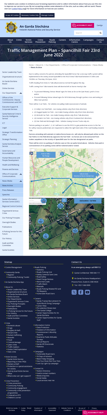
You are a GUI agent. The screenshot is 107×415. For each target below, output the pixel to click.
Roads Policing (40, 267)
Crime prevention (14, 383)
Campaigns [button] (88, 40)
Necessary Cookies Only (30, 15)
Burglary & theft (14, 330)
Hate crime (12, 352)
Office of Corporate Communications (76, 65)
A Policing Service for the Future (20, 311)
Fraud (10, 340)
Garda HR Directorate (45, 344)
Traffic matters (13, 347)
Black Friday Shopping (45, 359)
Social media (41, 378)
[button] (21, 93)
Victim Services (11, 357)
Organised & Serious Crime (18, 301)
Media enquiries (43, 376)
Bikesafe (40, 286)
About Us (39, 65)
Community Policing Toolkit (18, 277)
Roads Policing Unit (44, 272)
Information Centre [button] (74, 41)
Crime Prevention (12, 381)
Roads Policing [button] (52, 41)
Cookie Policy (16, 9)
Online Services (13, 297)
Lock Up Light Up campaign (47, 363)
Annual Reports (43, 342)
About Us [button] (10, 41)
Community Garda (12, 272)
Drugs (10, 328)
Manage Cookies (47, 15)
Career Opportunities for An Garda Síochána (48, 314)
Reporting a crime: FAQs (17, 361)
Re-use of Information (82, 409)
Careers (38, 298)
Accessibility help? (84, 25)
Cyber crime (12, 345)
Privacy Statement (94, 409)
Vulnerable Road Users (46, 293)
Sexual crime (12, 332)
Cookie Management (13, 267)
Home (31, 65)
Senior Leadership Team (17, 289)
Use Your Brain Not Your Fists (48, 361)
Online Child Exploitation (17, 349)
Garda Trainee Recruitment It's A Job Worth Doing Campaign (49, 302)
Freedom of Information (46, 330)
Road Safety (41, 277)
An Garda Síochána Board (17, 294)
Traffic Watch (42, 284)
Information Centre (42, 325)
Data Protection (43, 327)
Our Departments (53, 65)
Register (11, 275)
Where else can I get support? (19, 376)
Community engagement (17, 388)
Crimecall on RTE (14, 395)
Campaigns (39, 351)
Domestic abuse (14, 325)
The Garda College (44, 310)
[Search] (86, 32)
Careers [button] (62, 40)
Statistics (40, 270)
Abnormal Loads (43, 281)
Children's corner (14, 397)
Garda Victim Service (15, 359)
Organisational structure (17, 292)
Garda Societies (14, 318)
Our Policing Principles (16, 304)
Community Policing (15, 385)
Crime (7, 323)
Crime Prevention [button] (40, 41)
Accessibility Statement (52, 409)
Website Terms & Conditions (67, 409)
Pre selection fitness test (46, 308)
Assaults (11, 337)
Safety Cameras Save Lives (47, 274)
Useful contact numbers (46, 373)
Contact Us (39, 368)
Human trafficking (15, 335)
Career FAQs (41, 306)
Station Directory (43, 371)
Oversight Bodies (14, 306)
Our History (12, 313)
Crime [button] (19, 40)
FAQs (29, 408)
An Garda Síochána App (14, 282)
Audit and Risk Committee (18, 316)
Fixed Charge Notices (45, 279)
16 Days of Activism (44, 356)
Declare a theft (13, 364)
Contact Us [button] (100, 41)
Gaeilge (100, 25)
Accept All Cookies (12, 15)
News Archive (36, 67)
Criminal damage (14, 342)
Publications (12, 308)
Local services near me (45, 380)
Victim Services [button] (28, 41)
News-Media (98, 65)
